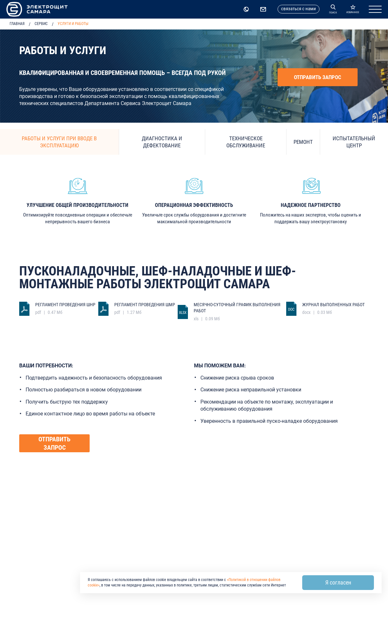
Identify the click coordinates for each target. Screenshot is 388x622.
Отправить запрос (317, 77)
